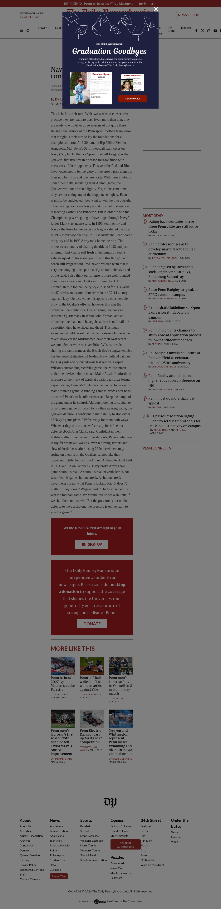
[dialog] (110, 454)
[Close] (156, 9)
